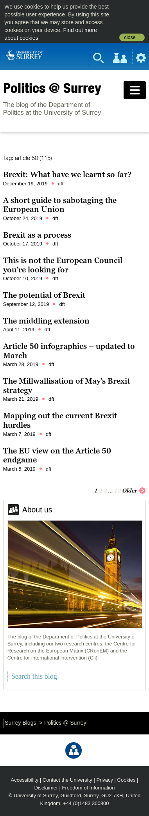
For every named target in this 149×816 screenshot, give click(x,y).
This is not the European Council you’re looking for (62, 265)
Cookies (126, 780)
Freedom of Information (88, 788)
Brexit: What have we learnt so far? (67, 174)
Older (134, 490)
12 (117, 490)
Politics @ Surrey (52, 88)
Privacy (104, 780)
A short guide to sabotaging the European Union (60, 205)
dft (60, 184)
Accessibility (25, 780)
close (129, 37)
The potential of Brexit (44, 295)
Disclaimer (46, 788)
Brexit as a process (37, 235)
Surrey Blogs (20, 723)
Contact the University (67, 780)
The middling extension (46, 320)
